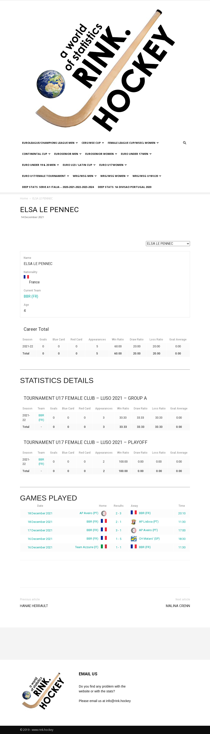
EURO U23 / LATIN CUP (79, 165)
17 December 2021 (40, 530)
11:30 (181, 522)
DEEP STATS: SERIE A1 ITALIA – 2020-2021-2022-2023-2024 (58, 187)
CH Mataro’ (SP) (145, 538)
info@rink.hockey (118, 701)
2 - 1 (118, 522)
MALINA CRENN (178, 606)
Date (40, 505)
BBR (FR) (31, 296)
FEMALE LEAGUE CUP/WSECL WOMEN (133, 142)
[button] (184, 143)
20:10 (181, 513)
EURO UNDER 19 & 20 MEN (40, 165)
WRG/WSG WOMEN (114, 176)
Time (182, 505)
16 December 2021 (40, 539)
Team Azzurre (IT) (90, 547)
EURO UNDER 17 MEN (136, 153)
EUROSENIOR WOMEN (101, 153)
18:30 (181, 539)
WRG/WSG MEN (85, 176)
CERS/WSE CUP (93, 142)
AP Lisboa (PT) (145, 521)
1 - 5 (118, 539)
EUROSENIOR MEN (68, 153)
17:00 (181, 530)
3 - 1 (118, 530)
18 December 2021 (40, 513)
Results (119, 505)
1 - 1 (118, 547)
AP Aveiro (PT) (92, 513)
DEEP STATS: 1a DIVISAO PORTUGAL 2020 (124, 187)
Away (134, 505)
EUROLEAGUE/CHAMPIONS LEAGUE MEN (50, 142)
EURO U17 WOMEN (113, 165)
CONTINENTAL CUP (36, 153)
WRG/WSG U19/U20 (147, 176)
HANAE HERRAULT (34, 606)
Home (24, 198)
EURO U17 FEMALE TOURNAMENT (45, 176)
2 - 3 (118, 513)
